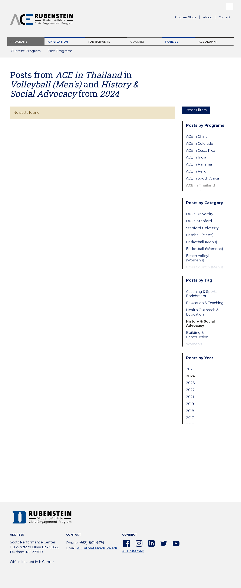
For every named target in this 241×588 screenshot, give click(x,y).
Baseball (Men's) (200, 235)
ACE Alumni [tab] (208, 41)
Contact (224, 17)
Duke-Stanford (199, 221)
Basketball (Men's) (201, 242)
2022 (190, 390)
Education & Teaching (205, 303)
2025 (190, 369)
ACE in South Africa (202, 178)
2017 (190, 418)
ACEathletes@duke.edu (98, 548)
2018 (190, 411)
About (209, 18)
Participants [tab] (99, 41)
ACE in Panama (199, 164)
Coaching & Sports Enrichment (201, 294)
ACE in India (196, 157)
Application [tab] (58, 41)
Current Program (26, 51)
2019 (190, 404)
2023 (190, 383)
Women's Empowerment (199, 346)
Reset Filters (196, 110)
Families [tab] (171, 41)
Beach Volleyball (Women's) (200, 258)
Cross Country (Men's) (204, 267)
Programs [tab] (18, 41)
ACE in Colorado (199, 144)
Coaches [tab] (137, 41)
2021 (190, 397)
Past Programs (61, 52)
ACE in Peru (196, 171)
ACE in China (196, 137)
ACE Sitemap (133, 551)
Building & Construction (197, 335)
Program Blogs (185, 17)
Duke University (199, 214)
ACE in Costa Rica (200, 151)
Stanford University (202, 228)
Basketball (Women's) (204, 249)
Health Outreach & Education (202, 312)
